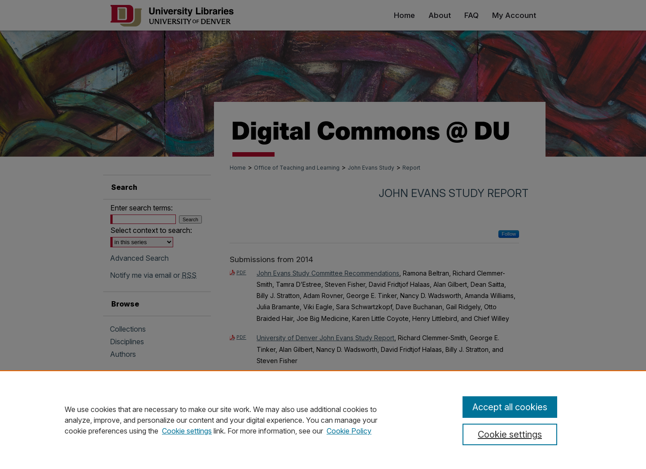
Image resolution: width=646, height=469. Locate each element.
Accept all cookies (509, 407)
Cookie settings (187, 430)
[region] (323, 419)
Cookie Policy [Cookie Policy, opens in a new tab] (349, 430)
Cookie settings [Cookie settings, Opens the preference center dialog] (510, 434)
